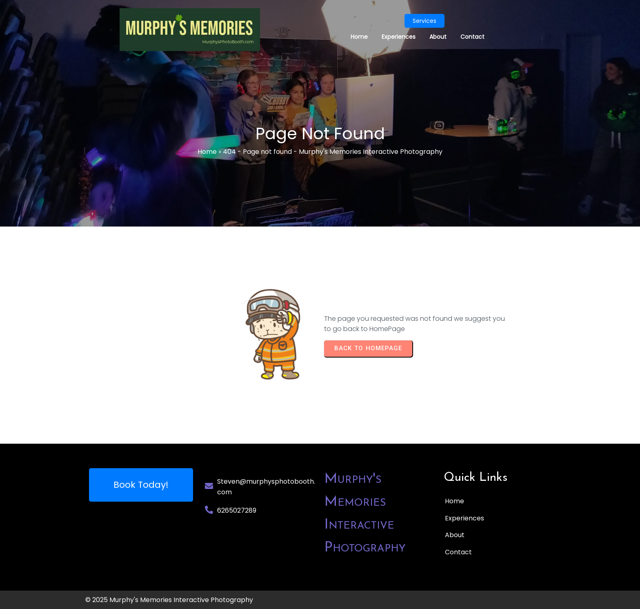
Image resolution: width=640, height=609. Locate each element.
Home (207, 151)
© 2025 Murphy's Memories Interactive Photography (169, 600)
